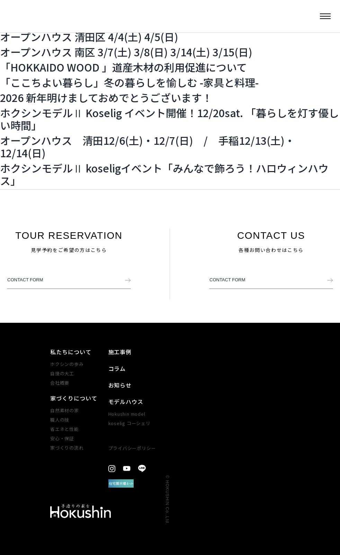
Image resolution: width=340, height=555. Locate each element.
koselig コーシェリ (129, 423)
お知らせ (120, 385)
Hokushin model (126, 414)
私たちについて (70, 352)
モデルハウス (126, 401)
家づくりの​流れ (66, 447)
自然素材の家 (64, 410)
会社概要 (59, 382)
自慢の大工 (62, 373)
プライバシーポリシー (132, 448)
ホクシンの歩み (66, 364)
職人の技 (59, 419)
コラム (117, 368)
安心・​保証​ (62, 438)
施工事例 (120, 352)
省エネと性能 (64, 429)
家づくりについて (73, 398)
